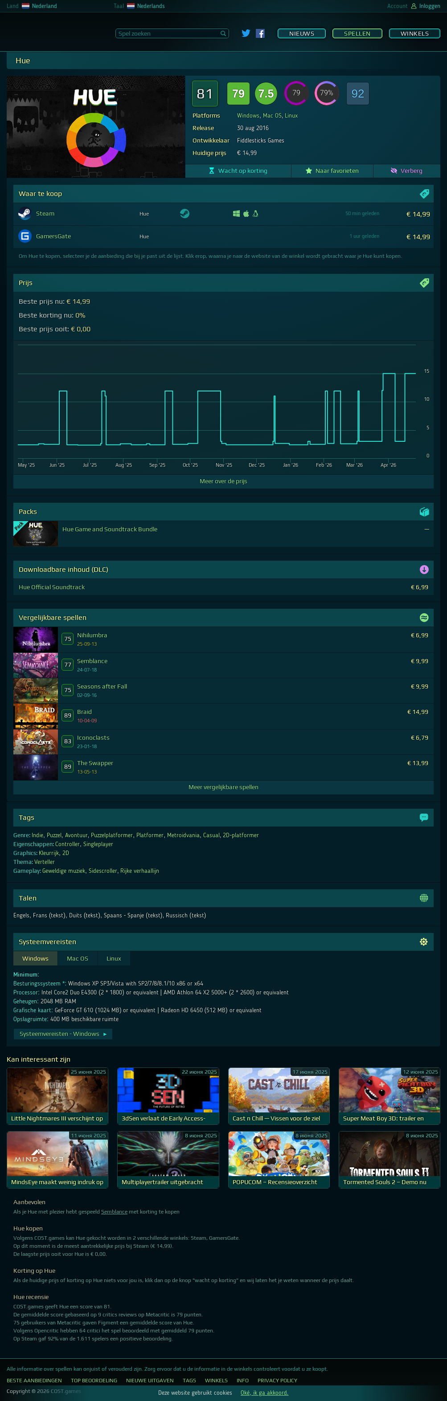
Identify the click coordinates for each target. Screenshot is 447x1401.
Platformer (150, 835)
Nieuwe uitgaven (150, 1380)
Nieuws (301, 33)
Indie (37, 835)
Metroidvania (183, 835)
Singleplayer (98, 844)
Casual (211, 835)
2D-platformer (241, 835)
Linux (291, 116)
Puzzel (54, 835)
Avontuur (76, 835)
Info (243, 1380)
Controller (67, 844)
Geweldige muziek (63, 871)
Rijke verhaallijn (139, 871)
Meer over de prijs (223, 481)
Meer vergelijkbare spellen (223, 786)
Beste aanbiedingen (34, 1380)
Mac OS (272, 116)
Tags (189, 1380)
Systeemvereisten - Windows (64, 1033)
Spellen (357, 33)
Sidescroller (103, 871)
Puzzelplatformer (112, 835)
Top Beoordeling (94, 1380)
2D (65, 853)
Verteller (44, 862)
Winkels (415, 33)
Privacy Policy (277, 1380)
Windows (248, 116)
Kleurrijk (49, 853)
